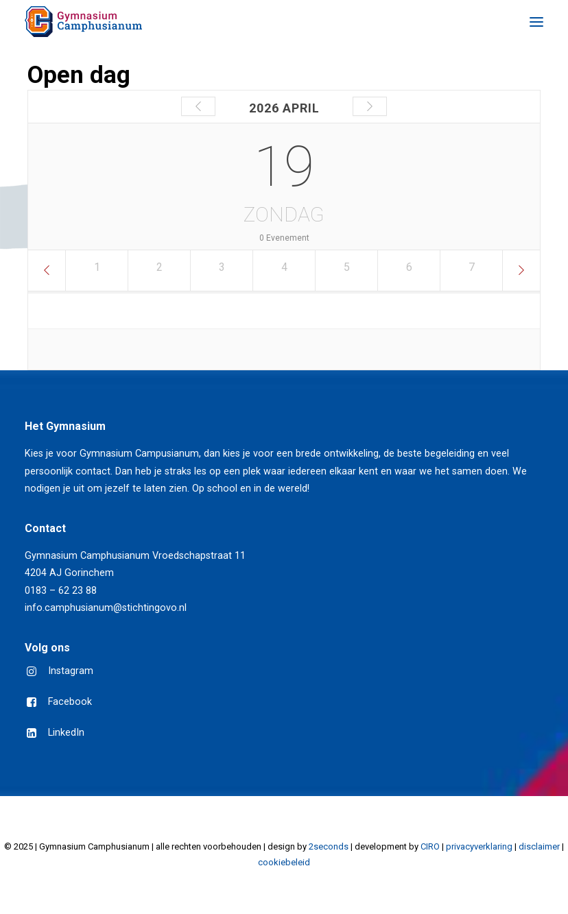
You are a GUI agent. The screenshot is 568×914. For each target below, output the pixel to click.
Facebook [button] (70, 702)
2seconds (328, 846)
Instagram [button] (70, 671)
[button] (536, 21)
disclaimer (539, 846)
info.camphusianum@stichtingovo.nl (106, 608)
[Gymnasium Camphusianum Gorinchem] (83, 21)
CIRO (430, 846)
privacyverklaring (479, 846)
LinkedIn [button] (66, 732)
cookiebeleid (284, 862)
